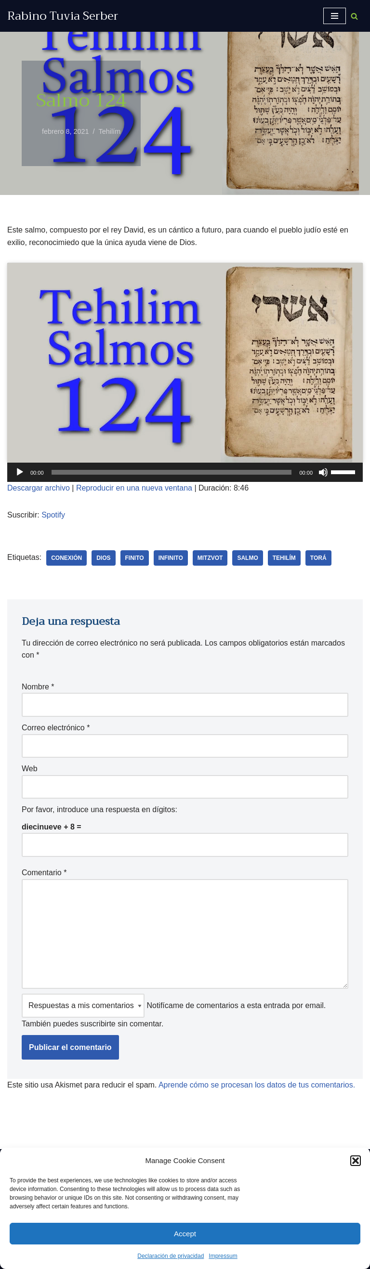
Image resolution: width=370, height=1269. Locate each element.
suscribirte (98, 1024)
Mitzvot (210, 558)
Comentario (44, 872)
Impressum (223, 1256)
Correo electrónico (56, 728)
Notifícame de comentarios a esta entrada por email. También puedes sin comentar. (174, 1011)
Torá (318, 558)
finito (134, 558)
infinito (171, 558)
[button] (355, 1160)
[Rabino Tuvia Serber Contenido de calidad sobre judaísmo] (63, 16)
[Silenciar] (323, 472)
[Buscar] (354, 16)
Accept (185, 1234)
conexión (66, 558)
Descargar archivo (38, 488)
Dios (103, 558)
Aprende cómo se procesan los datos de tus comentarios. (257, 1085)
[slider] (172, 472)
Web (30, 768)
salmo (247, 558)
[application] (185, 472)
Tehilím (110, 131)
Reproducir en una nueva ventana (134, 488)
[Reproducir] (20, 472)
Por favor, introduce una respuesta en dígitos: (99, 809)
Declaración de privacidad (170, 1256)
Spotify (53, 515)
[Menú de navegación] (334, 16)
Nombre (38, 687)
